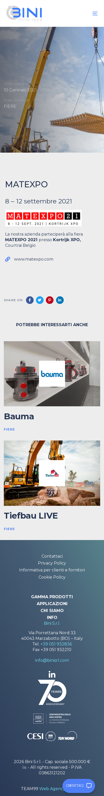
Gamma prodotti (52, 596)
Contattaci (52, 556)
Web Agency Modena (61, 788)
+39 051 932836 (56, 644)
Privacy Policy (52, 563)
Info (52, 617)
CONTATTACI (79, 785)
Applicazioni (52, 603)
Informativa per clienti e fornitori (52, 570)
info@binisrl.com (52, 660)
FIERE (10, 107)
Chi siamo (52, 610)
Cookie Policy (52, 577)
